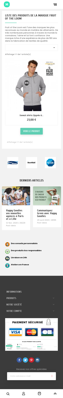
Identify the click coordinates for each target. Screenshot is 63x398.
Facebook (19, 360)
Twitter (25, 360)
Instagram (37, 360)
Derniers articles (32, 180)
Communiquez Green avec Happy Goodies (47, 213)
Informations (14, 291)
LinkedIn (43, 360)
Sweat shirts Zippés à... (31, 115)
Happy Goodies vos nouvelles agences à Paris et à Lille (15, 214)
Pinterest (31, 360)
